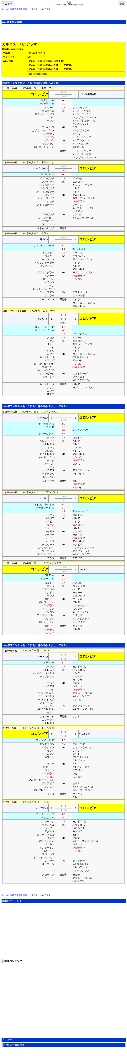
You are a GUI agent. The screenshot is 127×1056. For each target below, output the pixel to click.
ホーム (5, 9)
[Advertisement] (63, 33)
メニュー (8, 4)
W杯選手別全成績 (18, 9)
